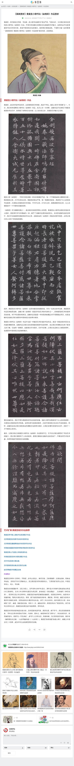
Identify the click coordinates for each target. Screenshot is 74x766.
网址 (52, 747)
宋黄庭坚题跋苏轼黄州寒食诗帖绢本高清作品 (19, 548)
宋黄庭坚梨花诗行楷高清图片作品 (15, 556)
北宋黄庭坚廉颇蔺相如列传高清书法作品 (18, 543)
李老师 (14, 644)
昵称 (5, 747)
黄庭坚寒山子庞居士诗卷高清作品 (15, 552)
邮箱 (29, 747)
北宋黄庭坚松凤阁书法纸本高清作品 (16, 539)
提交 (9, 753)
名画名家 (14, 6)
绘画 (9, 6)
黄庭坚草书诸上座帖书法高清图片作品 (17, 535)
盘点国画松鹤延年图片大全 (11, 708)
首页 (4, 6)
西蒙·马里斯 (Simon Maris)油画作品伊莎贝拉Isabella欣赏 (28, 711)
